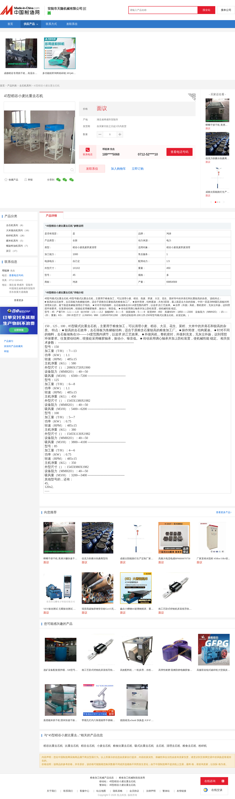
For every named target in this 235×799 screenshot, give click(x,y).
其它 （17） (12, 251)
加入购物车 (118, 168)
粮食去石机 (189, 745)
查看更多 (19, 300)
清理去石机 (173, 745)
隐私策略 (117, 791)
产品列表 (12, 85)
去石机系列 (25, 85)
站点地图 (101, 791)
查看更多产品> (224, 512)
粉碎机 (202, 745)
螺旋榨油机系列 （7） (17, 245)
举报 (28, 179)
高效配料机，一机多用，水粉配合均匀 (140, 670)
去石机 (160, 745)
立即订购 (138, 168)
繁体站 (166, 791)
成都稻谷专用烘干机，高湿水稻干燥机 (24, 73)
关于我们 (51, 791)
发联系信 (92, 168)
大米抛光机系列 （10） (18, 230)
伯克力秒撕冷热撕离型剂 (219, 158)
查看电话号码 (179, 151)
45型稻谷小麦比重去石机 (122, 781)
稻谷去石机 (88, 745)
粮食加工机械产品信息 (102, 777)
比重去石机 (72, 745)
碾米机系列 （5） (15, 240)
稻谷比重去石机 (53, 745)
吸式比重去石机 (144, 745)
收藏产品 (11, 179)
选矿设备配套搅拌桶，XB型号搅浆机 (62, 670)
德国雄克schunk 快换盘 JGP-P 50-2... (138, 720)
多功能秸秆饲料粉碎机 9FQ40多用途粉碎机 (64, 73)
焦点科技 (121, 795)
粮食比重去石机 (122, 745)
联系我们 (68, 791)
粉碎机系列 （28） (16, 235)
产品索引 (8, 341)
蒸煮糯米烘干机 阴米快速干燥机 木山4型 (64, 720)
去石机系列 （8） (15, 225)
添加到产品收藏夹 (13, 346)
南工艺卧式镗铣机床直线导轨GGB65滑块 (103, 670)
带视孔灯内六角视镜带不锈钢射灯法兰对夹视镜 (107, 720)
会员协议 (134, 791)
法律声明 (151, 791)
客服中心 (84, 791)
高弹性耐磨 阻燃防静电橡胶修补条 (176, 670)
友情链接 (181, 791)
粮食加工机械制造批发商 (132, 777)
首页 (2, 85)
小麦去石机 (104, 745)
